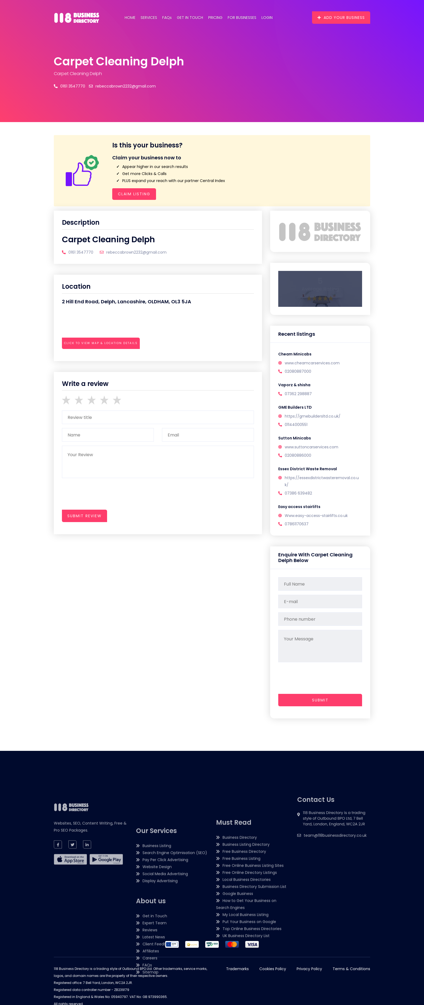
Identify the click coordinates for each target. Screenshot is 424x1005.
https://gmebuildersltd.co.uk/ (312, 416)
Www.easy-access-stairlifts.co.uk (316, 515)
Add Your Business (341, 17)
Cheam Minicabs (295, 354)
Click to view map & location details (101, 343)
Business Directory (240, 920)
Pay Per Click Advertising (165, 961)
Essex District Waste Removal (307, 469)
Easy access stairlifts (299, 506)
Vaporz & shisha (294, 385)
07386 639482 (298, 493)
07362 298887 (298, 393)
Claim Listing (134, 194)
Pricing (215, 17)
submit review (84, 516)
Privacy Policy (309, 969)
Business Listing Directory (246, 927)
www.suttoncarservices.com (311, 447)
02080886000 (298, 455)
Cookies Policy (272, 969)
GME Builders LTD (295, 407)
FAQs (167, 17)
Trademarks (237, 969)
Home (130, 17)
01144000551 (296, 424)
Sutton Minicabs (294, 438)
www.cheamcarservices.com (312, 363)
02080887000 (298, 371)
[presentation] (103, 358)
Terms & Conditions (351, 969)
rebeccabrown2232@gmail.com (122, 86)
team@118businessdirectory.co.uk (335, 865)
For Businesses (242, 17)
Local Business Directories (247, 962)
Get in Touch (190, 17)
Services (149, 17)
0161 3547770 (69, 86)
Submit (320, 700)
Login (267, 17)
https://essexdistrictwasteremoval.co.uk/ (322, 481)
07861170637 (297, 524)
